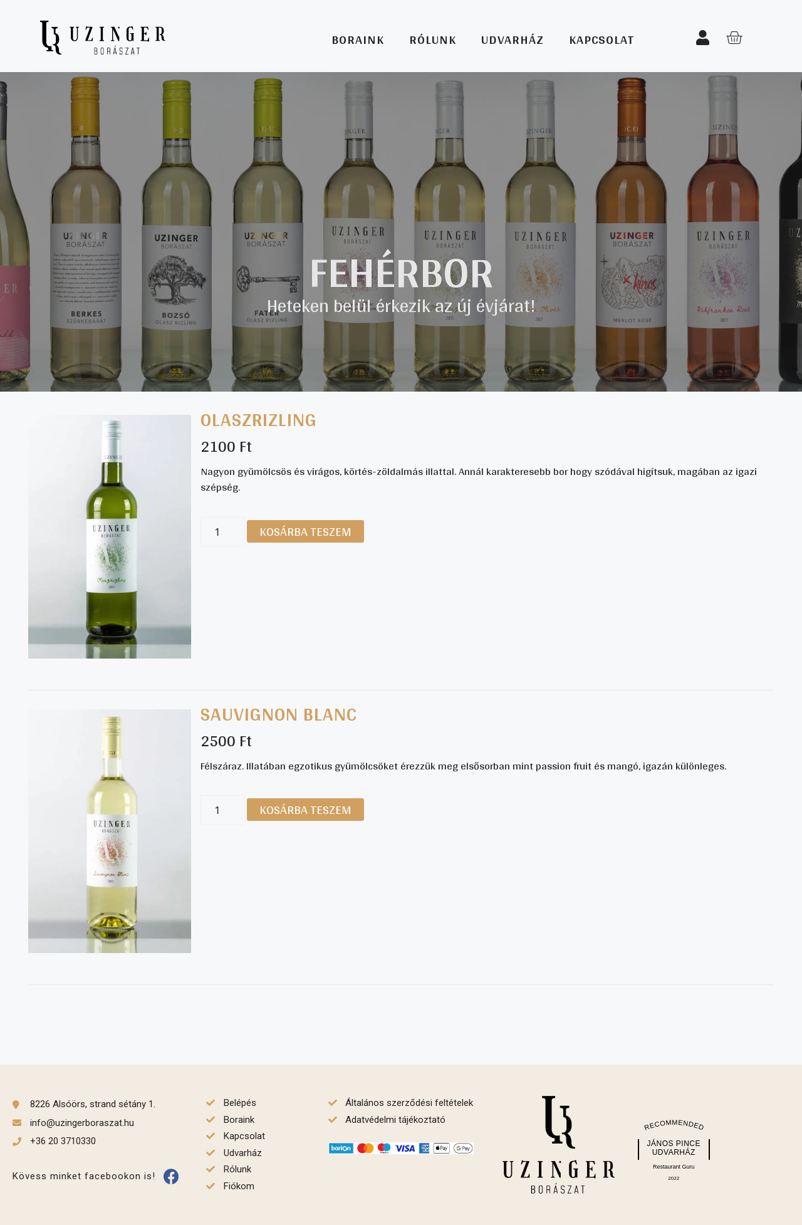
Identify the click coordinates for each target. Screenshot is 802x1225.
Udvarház (512, 39)
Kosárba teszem (305, 531)
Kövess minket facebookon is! (84, 1176)
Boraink (357, 39)
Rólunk (432, 39)
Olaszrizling (258, 419)
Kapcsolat (601, 39)
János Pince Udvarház (673, 1148)
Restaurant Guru (674, 1167)
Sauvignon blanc (278, 714)
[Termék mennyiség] (222, 532)
